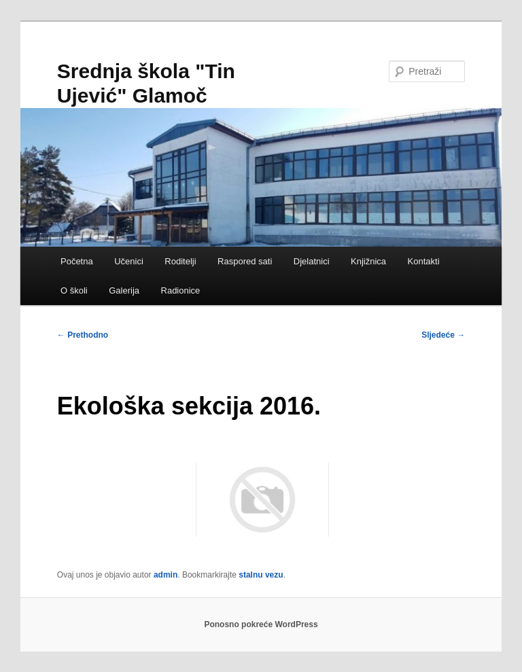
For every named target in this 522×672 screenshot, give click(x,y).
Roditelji (180, 261)
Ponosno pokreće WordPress (260, 624)
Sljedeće (443, 335)
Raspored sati (245, 261)
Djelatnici (312, 261)
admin (165, 575)
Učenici (128, 261)
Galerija (124, 290)
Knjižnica (368, 261)
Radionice (181, 290)
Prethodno (82, 335)
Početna (76, 261)
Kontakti (424, 261)
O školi (74, 290)
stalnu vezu (261, 575)
